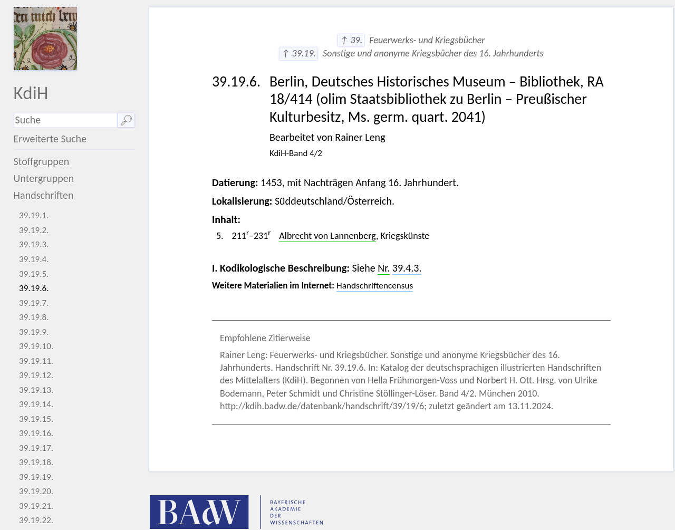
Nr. (384, 268)
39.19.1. (34, 215)
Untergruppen (44, 178)
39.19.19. (36, 477)
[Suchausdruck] (66, 120)
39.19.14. (36, 404)
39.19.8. (34, 317)
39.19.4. (34, 259)
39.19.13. (36, 390)
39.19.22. (36, 520)
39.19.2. (34, 230)
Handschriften (44, 195)
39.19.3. (34, 244)
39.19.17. (36, 448)
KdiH (31, 92)
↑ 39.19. (298, 53)
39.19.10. (36, 346)
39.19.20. (36, 491)
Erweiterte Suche (50, 138)
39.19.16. (36, 433)
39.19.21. (36, 506)
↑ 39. (351, 40)
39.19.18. (36, 462)
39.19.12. (36, 375)
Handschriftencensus (374, 285)
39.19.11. (36, 361)
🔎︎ (126, 120)
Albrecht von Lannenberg (327, 236)
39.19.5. (34, 274)
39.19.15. (36, 419)
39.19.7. (34, 303)
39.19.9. (34, 332)
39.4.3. (407, 268)
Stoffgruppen (42, 161)
